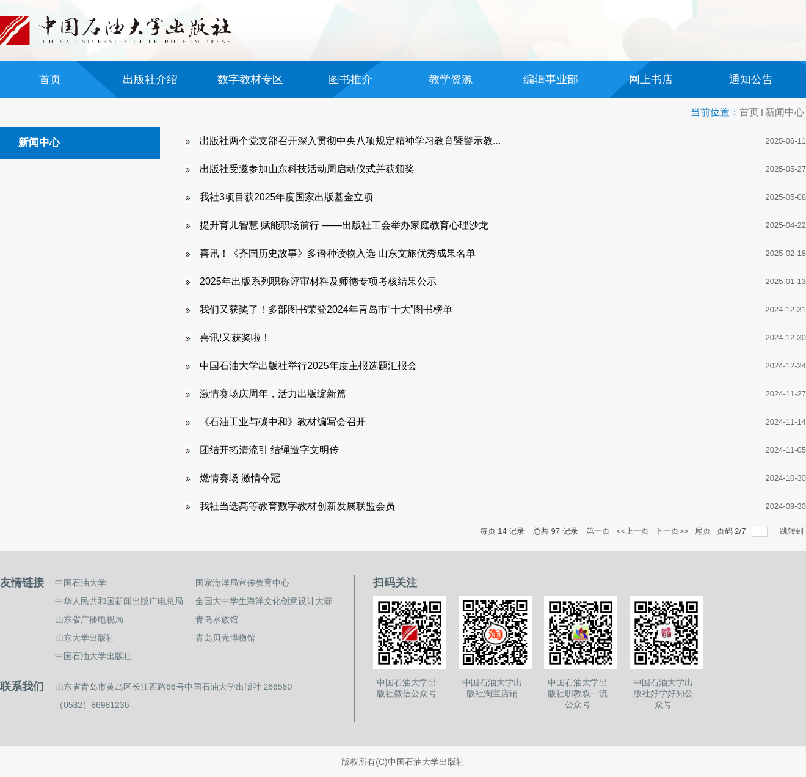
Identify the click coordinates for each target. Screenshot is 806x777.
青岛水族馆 (216, 619)
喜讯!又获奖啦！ (235, 337)
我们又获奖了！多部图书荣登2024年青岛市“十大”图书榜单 (326, 309)
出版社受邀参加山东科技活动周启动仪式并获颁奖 (307, 169)
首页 (749, 112)
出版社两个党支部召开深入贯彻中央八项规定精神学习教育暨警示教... (350, 141)
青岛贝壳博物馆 (225, 638)
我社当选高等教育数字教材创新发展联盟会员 (297, 506)
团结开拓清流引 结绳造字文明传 (269, 450)
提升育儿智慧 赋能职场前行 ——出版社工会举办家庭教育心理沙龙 (344, 225)
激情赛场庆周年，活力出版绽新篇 (273, 393)
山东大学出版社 (85, 638)
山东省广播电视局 (89, 619)
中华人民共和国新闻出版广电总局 (119, 601)
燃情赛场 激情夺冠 (240, 478)
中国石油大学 (80, 583)
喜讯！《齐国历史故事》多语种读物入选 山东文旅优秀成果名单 (338, 253)
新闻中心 (784, 112)
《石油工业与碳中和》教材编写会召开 (283, 422)
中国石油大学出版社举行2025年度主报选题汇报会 (308, 365)
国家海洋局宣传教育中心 (242, 583)
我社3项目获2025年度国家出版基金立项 (287, 197)
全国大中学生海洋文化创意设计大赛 (263, 601)
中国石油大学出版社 (93, 656)
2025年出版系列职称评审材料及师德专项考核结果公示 (318, 281)
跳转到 (793, 531)
